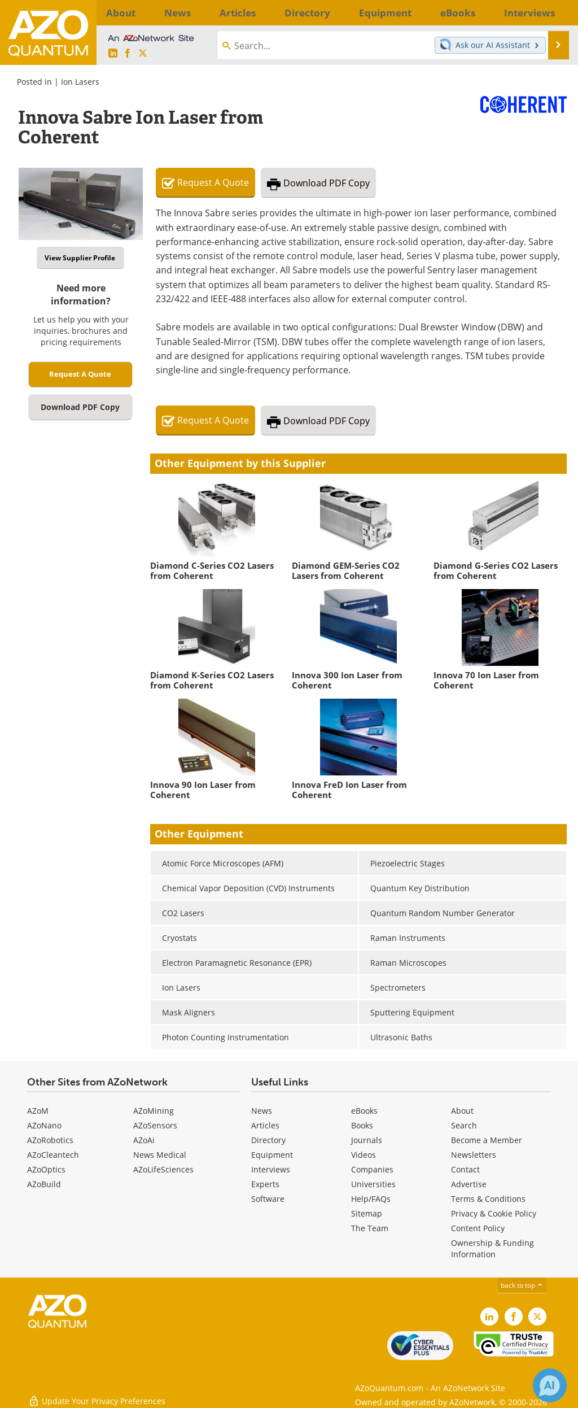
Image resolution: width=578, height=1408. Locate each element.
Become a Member (486, 1140)
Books (362, 1125)
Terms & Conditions (488, 1198)
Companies (372, 1169)
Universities (373, 1184)
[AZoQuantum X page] (142, 53)
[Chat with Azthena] (550, 1385)
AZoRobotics (50, 1140)
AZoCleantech (53, 1154)
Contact (465, 1169)
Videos (363, 1154)
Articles (265, 1125)
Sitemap (366, 1213)
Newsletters (473, 1154)
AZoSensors (155, 1125)
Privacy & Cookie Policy (493, 1213)
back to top (522, 1285)
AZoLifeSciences (163, 1169)
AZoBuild (44, 1184)
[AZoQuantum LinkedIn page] (112, 53)
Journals (366, 1140)
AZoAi (144, 1140)
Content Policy (478, 1228)
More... (550, 12)
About (462, 1110)
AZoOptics (46, 1169)
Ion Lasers (80, 81)
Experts (265, 1184)
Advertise (469, 1184)
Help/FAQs (371, 1198)
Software (267, 1198)
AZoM (38, 1110)
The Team (369, 1228)
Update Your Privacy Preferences (96, 1393)
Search (464, 1125)
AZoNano (44, 1125)
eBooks (364, 1110)
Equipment (272, 1154)
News (261, 1110)
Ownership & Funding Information (492, 1248)
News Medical (159, 1154)
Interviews (270, 1169)
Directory (268, 1140)
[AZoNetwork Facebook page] (127, 53)
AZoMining (153, 1110)
